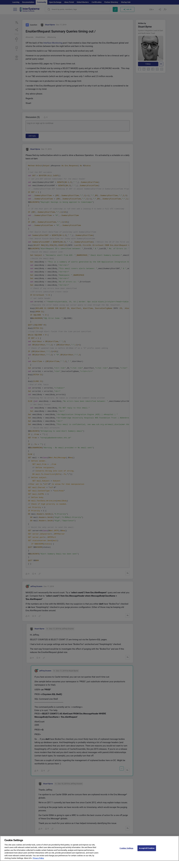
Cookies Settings (126, 850)
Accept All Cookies (146, 850)
